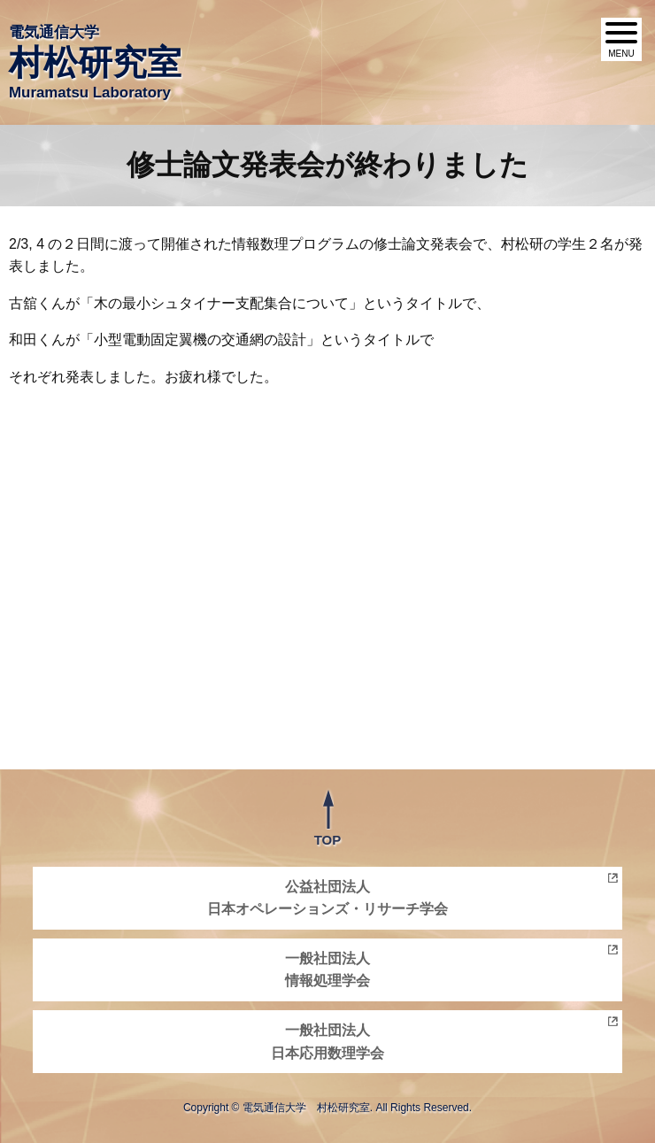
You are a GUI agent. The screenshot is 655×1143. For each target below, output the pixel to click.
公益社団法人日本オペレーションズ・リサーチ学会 (327, 898)
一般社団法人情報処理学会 (327, 970)
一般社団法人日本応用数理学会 (327, 1042)
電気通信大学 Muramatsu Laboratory (95, 62)
